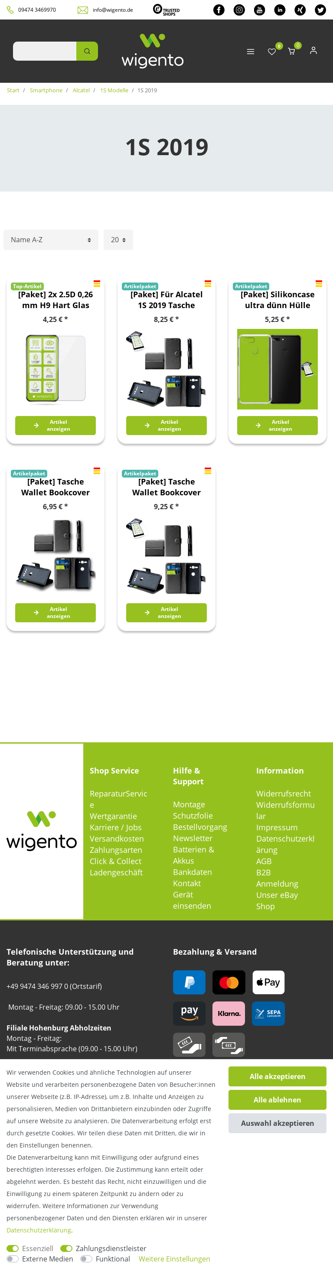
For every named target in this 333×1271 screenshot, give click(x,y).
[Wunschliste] (271, 52)
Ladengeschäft (116, 872)
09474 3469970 (37, 9)
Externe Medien (47, 1259)
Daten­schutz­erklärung (39, 1230)
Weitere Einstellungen (174, 1259)
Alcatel (81, 90)
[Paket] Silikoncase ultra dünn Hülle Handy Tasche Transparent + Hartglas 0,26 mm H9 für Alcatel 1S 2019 (278, 300)
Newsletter (192, 838)
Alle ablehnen (277, 1100)
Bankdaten (192, 872)
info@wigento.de (113, 9)
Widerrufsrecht (283, 793)
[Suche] (87, 51)
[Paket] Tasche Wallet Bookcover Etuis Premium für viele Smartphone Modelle (56, 487)
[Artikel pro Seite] (118, 240)
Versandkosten (117, 838)
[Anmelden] (313, 52)
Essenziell (37, 1248)
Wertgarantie (113, 816)
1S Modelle (113, 90)
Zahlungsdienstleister (111, 1248)
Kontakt (187, 883)
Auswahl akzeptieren (277, 1123)
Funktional (113, 1259)
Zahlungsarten (116, 850)
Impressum (277, 827)
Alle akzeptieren (278, 1076)
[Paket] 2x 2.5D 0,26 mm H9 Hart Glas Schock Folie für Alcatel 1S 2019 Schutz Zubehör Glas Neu (55, 300)
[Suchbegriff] (44, 51)
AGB (264, 861)
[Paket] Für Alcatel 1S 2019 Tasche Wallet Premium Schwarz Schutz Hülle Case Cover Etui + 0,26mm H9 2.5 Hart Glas (166, 300)
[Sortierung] (50, 240)
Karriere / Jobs (116, 827)
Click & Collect (115, 861)
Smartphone (45, 90)
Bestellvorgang (200, 827)
